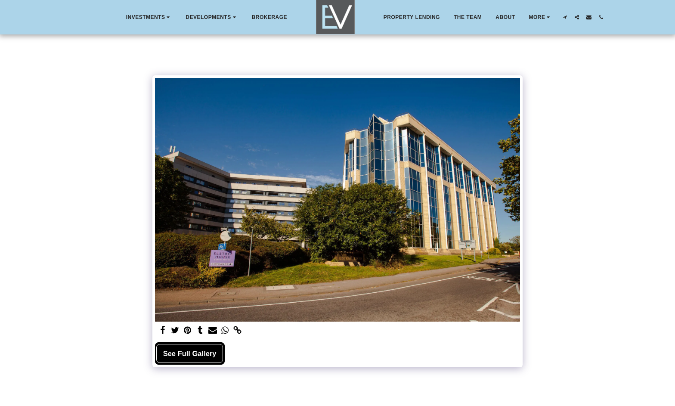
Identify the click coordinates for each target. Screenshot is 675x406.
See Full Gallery (190, 353)
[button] (149, 17)
